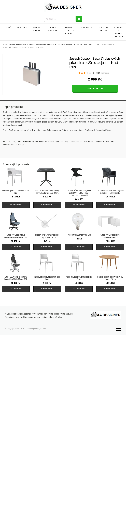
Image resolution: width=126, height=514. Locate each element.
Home (5, 44)
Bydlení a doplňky (16, 44)
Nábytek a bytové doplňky (118, 32)
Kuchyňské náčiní (65, 44)
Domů (8, 27)
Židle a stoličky (52, 29)
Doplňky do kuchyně (47, 44)
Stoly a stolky (36, 29)
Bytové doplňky (31, 44)
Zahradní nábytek (103, 29)
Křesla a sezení (68, 30)
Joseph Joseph (17, 144)
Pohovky (22, 27)
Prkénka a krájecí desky (83, 44)
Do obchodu (95, 88)
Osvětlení (85, 27)
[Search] (79, 19)
